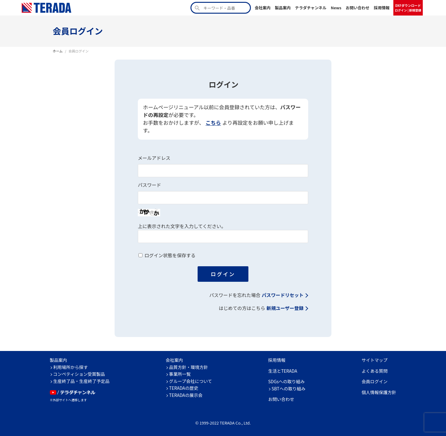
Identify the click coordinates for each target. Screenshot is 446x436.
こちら (213, 123)
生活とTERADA (282, 371)
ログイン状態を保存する (169, 255)
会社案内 (262, 8)
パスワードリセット (283, 295)
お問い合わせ (357, 8)
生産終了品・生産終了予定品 (81, 381)
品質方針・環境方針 (188, 367)
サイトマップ (374, 360)
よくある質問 (374, 371)
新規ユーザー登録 (285, 308)
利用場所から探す (70, 367)
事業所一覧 (180, 374)
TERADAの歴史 (183, 388)
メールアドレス (154, 158)
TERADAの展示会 (186, 395)
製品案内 (283, 8)
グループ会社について (190, 381)
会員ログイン (374, 381)
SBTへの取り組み (289, 388)
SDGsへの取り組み (286, 381)
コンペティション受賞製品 (79, 374)
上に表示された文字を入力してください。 (182, 226)
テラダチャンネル (310, 8)
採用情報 (382, 8)
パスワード (149, 185)
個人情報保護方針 (378, 392)
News (336, 8)
